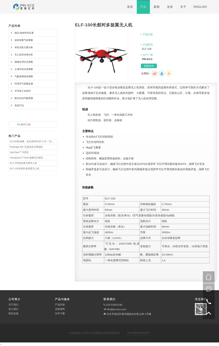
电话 (209, 301)
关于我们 (13, 304)
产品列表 (60, 304)
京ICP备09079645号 (138, 332)
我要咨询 (149, 65)
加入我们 (13, 309)
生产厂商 (148, 54)
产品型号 (148, 44)
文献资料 (60, 309)
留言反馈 (13, 313)
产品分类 (148, 34)
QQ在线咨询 (209, 277)
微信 (209, 289)
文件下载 (60, 313)
